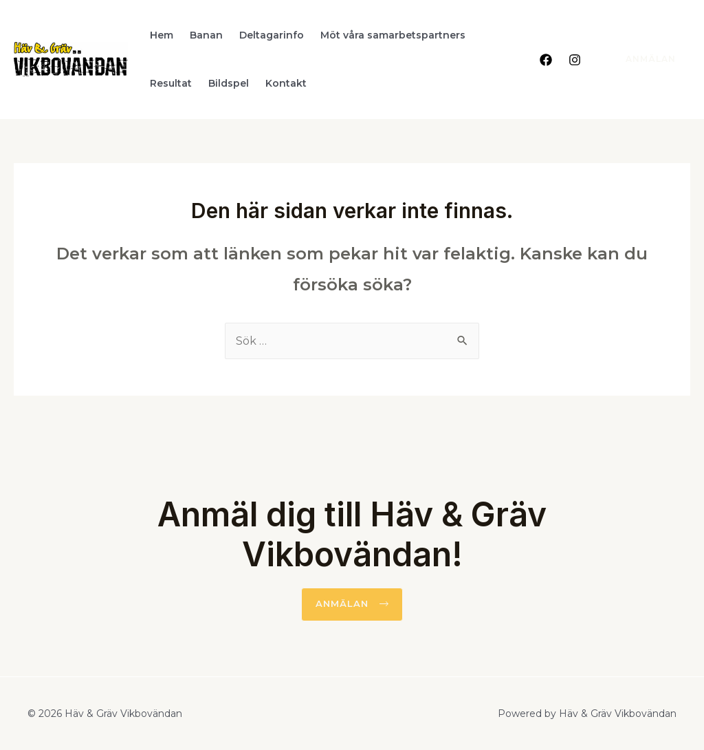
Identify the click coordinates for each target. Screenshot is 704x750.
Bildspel (228, 83)
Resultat (171, 83)
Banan (206, 35)
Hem (161, 35)
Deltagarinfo (271, 35)
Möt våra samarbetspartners (392, 35)
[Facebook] (546, 60)
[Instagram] (575, 60)
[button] (352, 604)
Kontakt (286, 83)
